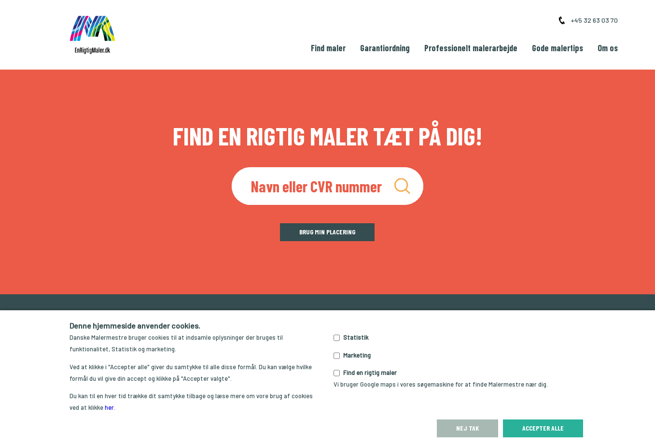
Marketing (357, 355)
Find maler (328, 48)
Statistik (355, 337)
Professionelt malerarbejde (470, 48)
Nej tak (467, 428)
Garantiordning (385, 48)
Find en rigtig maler (370, 372)
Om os (608, 48)
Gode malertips (557, 48)
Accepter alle (543, 428)
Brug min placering (327, 232)
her (109, 407)
